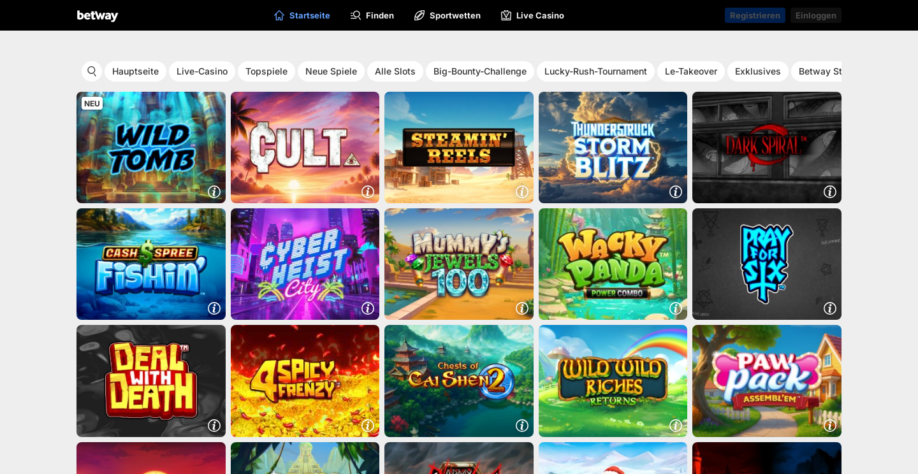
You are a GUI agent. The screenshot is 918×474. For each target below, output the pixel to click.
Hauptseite (135, 71)
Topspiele (266, 71)
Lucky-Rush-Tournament (595, 71)
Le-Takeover (691, 71)
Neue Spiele (331, 71)
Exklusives (758, 71)
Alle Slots (395, 71)
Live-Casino (202, 71)
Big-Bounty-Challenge (480, 71)
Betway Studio (830, 71)
